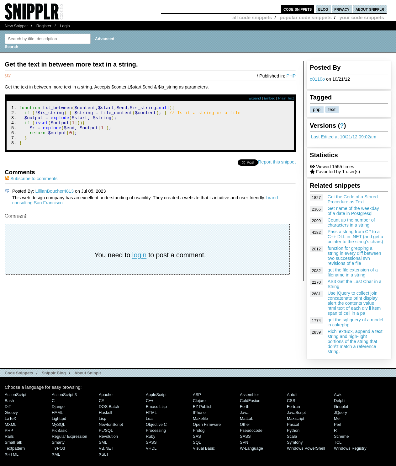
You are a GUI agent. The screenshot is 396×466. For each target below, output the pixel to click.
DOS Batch (109, 406)
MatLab (246, 418)
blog (323, 9)
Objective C (156, 424)
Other (245, 424)
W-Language (251, 448)
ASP (197, 394)
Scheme (341, 436)
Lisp (102, 418)
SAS (197, 436)
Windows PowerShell (306, 448)
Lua (149, 418)
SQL (197, 442)
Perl (337, 424)
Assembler (249, 394)
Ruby (150, 436)
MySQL (58, 424)
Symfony (295, 442)
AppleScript (156, 394)
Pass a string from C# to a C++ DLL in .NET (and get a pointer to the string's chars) (355, 236)
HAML (57, 412)
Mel (337, 418)
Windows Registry (350, 448)
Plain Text (286, 98)
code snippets (297, 9)
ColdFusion (250, 400)
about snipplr (370, 9)
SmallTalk (13, 442)
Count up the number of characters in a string (351, 222)
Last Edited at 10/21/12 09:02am (343, 136)
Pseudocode (251, 430)
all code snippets (252, 17)
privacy (341, 9)
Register (43, 26)
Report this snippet (277, 169)
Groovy (11, 412)
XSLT (103, 454)
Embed (269, 98)
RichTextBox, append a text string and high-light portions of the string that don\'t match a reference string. (355, 341)
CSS (291, 400)
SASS (245, 436)
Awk (337, 394)
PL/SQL (106, 430)
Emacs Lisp (156, 406)
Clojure (199, 400)
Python (293, 430)
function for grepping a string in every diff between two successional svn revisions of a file (354, 256)
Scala (292, 436)
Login (65, 26)
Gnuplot (341, 406)
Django (58, 406)
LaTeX (10, 418)
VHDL (151, 448)
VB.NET (106, 448)
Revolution (108, 436)
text (331, 109)
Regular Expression (69, 436)
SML (103, 442)
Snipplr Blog (54, 373)
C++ (149, 400)
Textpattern (15, 448)
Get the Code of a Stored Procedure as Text (353, 199)
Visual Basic (204, 448)
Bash (9, 400)
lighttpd (59, 418)
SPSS (151, 442)
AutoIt (292, 394)
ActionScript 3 (64, 394)
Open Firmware (207, 424)
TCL (337, 442)
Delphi (340, 400)
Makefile (200, 418)
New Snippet (16, 26)
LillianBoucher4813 (54, 198)
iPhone (199, 412)
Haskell (105, 412)
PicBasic (59, 430)
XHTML (11, 454)
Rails (9, 436)
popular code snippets (306, 17)
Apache (106, 394)
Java (244, 412)
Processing (156, 430)
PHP (291, 75)
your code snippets (361, 17)
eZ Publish (203, 406)
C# (101, 400)
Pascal (293, 424)
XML (56, 454)
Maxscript (295, 418)
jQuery (340, 412)
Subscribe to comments (31, 186)
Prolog (198, 430)
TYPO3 (58, 448)
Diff (8, 406)
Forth (244, 406)
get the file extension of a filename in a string (353, 272)
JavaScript (296, 412)
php (316, 109)
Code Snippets (19, 373)
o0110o (317, 79)
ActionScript (15, 394)
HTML (151, 412)
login (139, 262)
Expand (255, 98)
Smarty (58, 442)
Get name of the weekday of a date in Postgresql (353, 211)
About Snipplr (87, 373)
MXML (10, 424)
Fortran (293, 406)
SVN (244, 442)
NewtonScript (111, 424)
